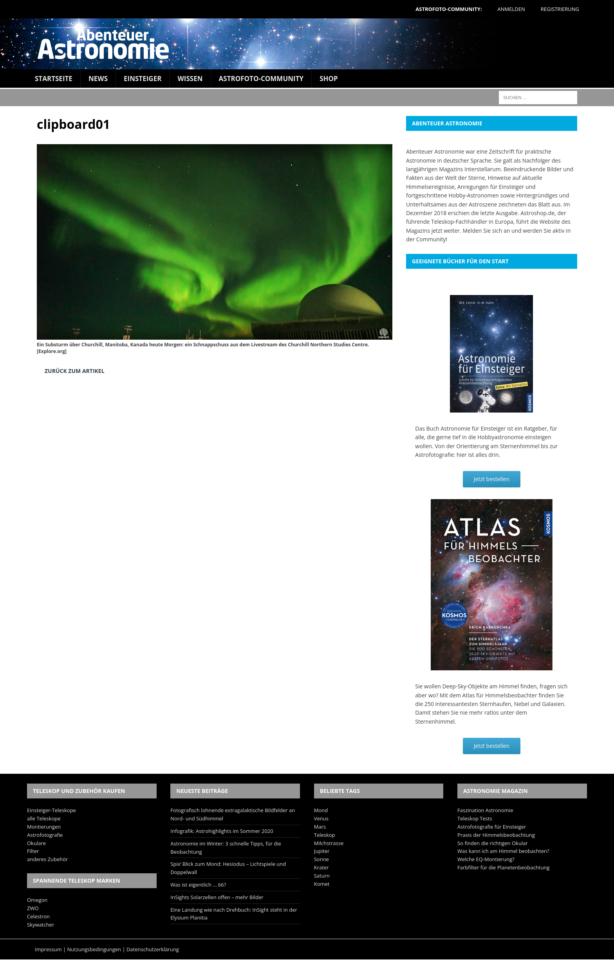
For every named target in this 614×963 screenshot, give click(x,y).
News (98, 78)
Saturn (322, 875)
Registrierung (560, 9)
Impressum (48, 949)
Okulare (36, 843)
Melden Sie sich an (486, 230)
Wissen (189, 78)
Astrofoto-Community (261, 78)
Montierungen (44, 826)
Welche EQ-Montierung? (486, 859)
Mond (321, 810)
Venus (321, 818)
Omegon (37, 899)
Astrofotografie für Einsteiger (491, 826)
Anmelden (511, 9)
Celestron (38, 916)
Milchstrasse (329, 843)
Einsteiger (142, 78)
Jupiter (322, 850)
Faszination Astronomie (485, 810)
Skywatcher (40, 924)
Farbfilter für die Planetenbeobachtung (503, 867)
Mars (320, 826)
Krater (321, 867)
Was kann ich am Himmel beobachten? (503, 850)
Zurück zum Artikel (75, 371)
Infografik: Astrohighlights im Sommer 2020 (221, 830)
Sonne (321, 859)
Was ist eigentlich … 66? (198, 884)
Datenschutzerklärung (152, 949)
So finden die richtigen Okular (492, 843)
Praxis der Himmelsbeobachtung (496, 834)
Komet (322, 883)
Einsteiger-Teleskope (51, 810)
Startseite (53, 78)
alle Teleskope (44, 818)
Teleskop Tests (474, 818)
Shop (329, 78)
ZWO (33, 908)
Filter (33, 850)
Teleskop (324, 834)
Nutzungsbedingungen (94, 949)
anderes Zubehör (47, 859)
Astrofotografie (45, 834)
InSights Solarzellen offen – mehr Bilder (216, 897)
